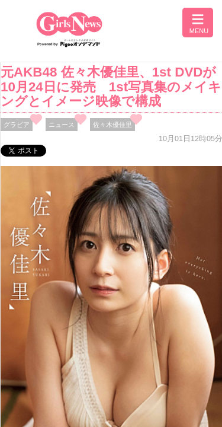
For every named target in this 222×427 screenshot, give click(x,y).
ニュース (62, 124)
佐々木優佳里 (112, 124)
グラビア (17, 124)
